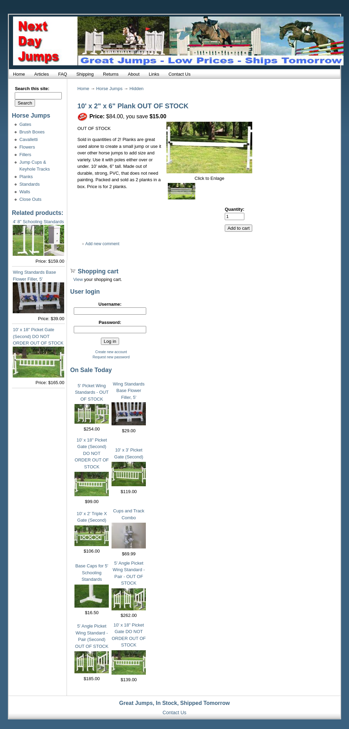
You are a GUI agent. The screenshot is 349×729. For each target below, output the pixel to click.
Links (154, 74)
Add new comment (102, 243)
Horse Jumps (109, 88)
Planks (26, 176)
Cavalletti (28, 139)
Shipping (85, 74)
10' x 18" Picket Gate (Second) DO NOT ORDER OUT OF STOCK (38, 336)
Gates (25, 124)
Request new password (111, 357)
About (134, 74)
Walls (24, 191)
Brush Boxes (32, 131)
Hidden (136, 88)
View (78, 279)
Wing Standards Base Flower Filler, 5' (129, 390)
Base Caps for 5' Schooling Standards (91, 572)
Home (19, 74)
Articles (41, 74)
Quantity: (234, 209)
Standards (29, 184)
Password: (110, 322)
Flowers (27, 147)
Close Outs (30, 199)
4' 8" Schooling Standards (38, 221)
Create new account (111, 352)
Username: (109, 304)
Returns (111, 74)
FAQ (62, 74)
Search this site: (32, 88)
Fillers (25, 154)
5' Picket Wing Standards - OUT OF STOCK (91, 392)
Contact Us (179, 74)
